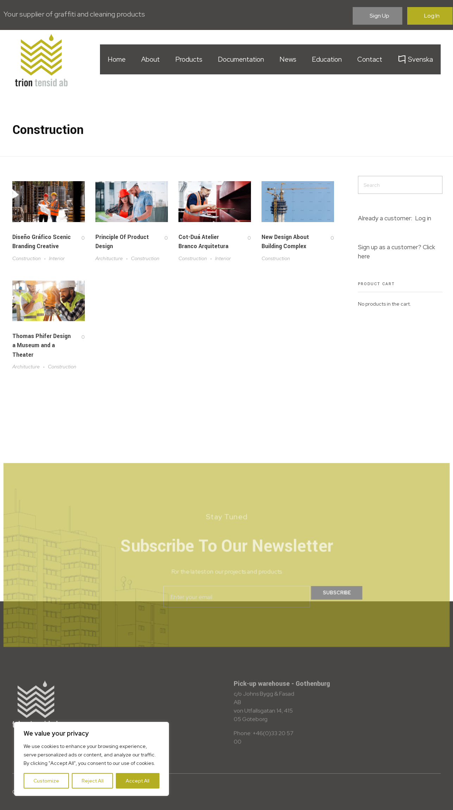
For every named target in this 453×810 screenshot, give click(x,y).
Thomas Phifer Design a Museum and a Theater (41, 354)
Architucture (109, 258)
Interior (57, 258)
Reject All (92, 781)
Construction (26, 258)
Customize (46, 781)
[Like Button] (77, 345)
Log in (423, 218)
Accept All (138, 781)
